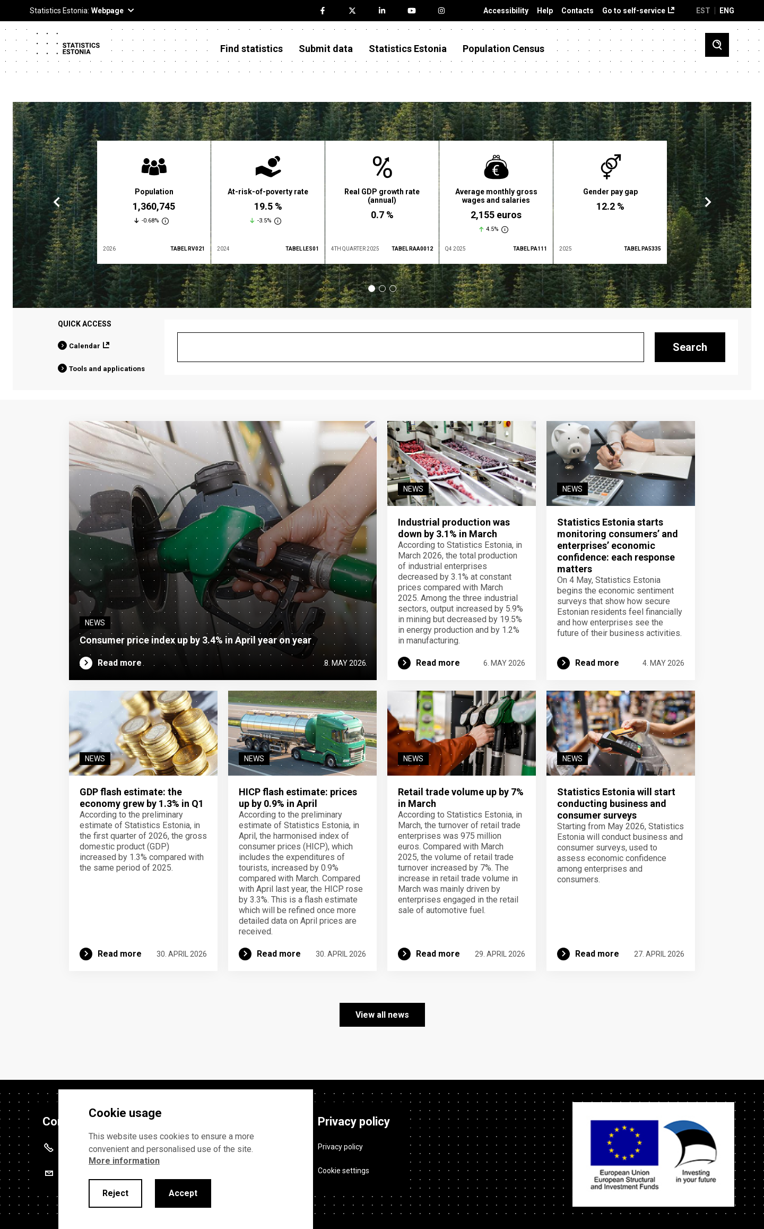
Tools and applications (107, 369)
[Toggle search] (717, 45)
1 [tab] (371, 288)
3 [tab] (392, 288)
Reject (115, 1193)
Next (707, 202)
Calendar (84, 346)
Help (545, 11)
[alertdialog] (185, 1159)
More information (124, 1161)
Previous (56, 202)
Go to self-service (633, 11)
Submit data (326, 49)
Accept (183, 1193)
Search (690, 347)
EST (703, 10)
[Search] (410, 347)
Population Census (503, 49)
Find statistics (251, 49)
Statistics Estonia (408, 49)
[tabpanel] (154, 202)
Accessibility (505, 11)
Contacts (577, 11)
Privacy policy (340, 1146)
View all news (382, 1015)
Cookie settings (343, 1170)
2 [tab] (382, 288)
